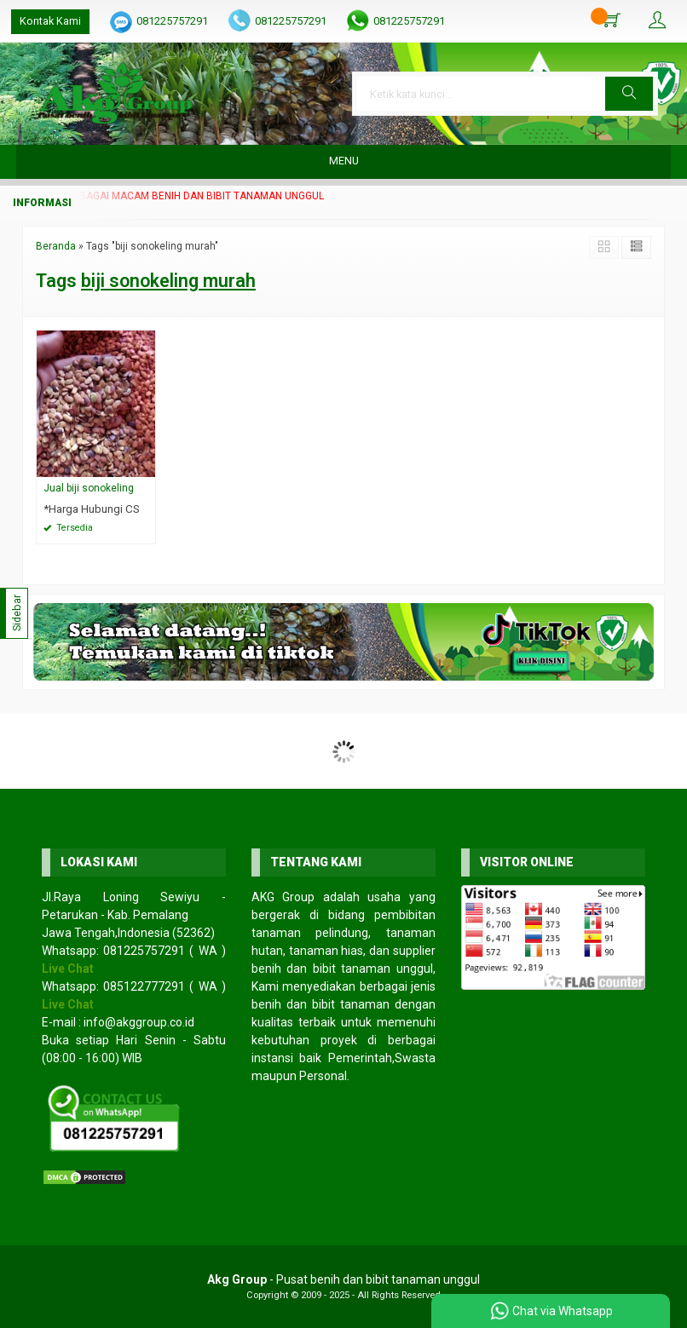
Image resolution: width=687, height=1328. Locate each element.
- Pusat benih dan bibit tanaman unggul (343, 1279)
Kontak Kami (50, 20)
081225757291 (172, 20)
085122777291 (144, 986)
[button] (629, 94)
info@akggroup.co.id (139, 1022)
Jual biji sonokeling (88, 488)
